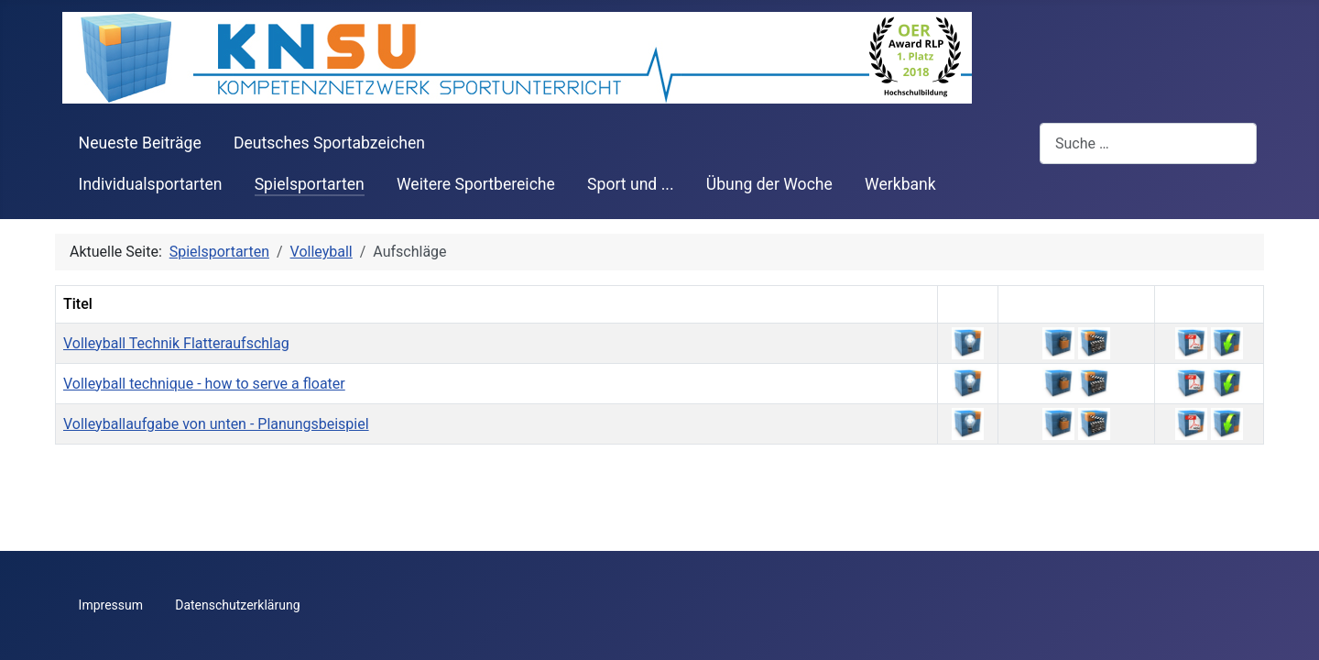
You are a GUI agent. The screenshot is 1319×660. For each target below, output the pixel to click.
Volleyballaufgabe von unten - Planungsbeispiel (216, 424)
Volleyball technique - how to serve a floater (204, 383)
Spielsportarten (310, 184)
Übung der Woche (769, 184)
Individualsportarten (151, 184)
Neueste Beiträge (140, 143)
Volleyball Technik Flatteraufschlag (176, 343)
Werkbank (900, 184)
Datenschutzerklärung (237, 605)
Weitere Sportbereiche (476, 184)
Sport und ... (630, 184)
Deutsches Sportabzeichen (329, 143)
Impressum (111, 605)
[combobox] (1148, 143)
